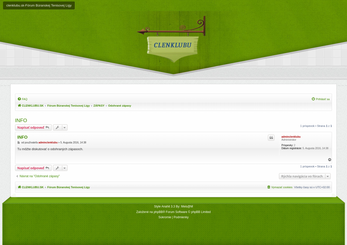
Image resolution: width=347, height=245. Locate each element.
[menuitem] (22, 99)
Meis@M (187, 206)
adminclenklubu (291, 136)
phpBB (158, 212)
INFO (21, 120)
